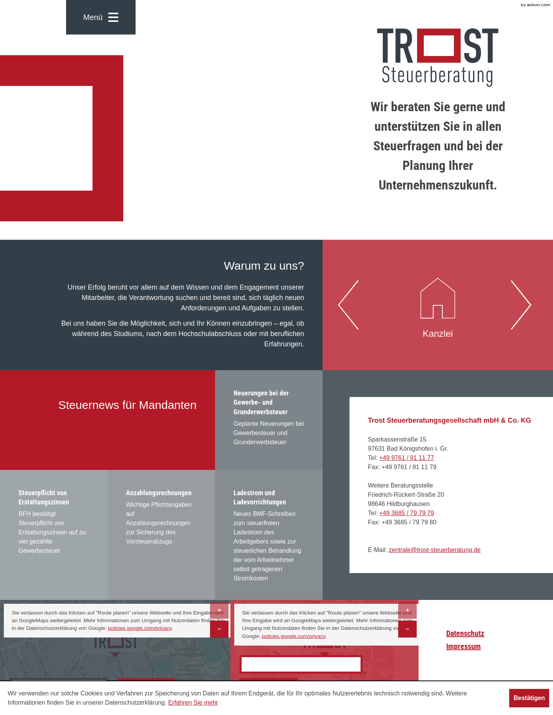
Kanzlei (438, 304)
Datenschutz (465, 633)
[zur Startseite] (437, 58)
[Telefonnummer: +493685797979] (406, 513)
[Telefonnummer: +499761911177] (406, 458)
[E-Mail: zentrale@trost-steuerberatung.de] (434, 550)
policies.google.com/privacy (139, 628)
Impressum (463, 646)
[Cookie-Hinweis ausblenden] (529, 698)
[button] (101, 17)
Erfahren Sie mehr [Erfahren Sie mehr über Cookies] (193, 702)
